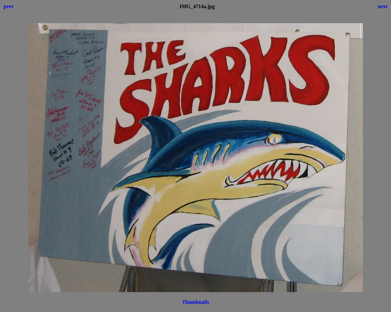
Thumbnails (195, 302)
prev (9, 6)
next (382, 6)
